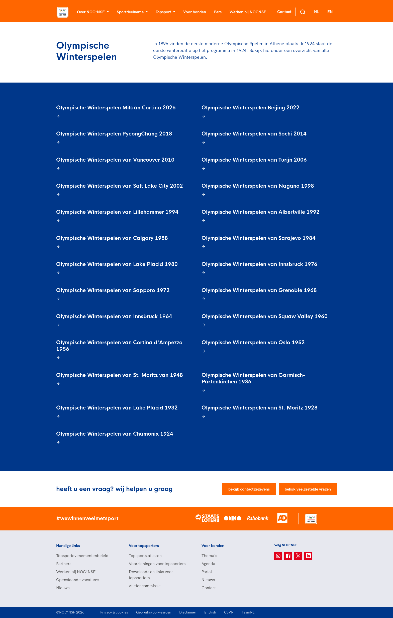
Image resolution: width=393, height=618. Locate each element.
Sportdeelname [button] (131, 12)
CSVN (229, 612)
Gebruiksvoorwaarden (153, 612)
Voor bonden (194, 12)
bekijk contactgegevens (249, 489)
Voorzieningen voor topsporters (157, 563)
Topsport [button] (164, 12)
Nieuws (62, 587)
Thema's (209, 555)
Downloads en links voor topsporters (151, 574)
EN (330, 12)
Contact (284, 12)
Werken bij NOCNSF (248, 12)
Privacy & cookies (114, 612)
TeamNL (248, 612)
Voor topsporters (144, 545)
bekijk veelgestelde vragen (308, 489)
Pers (218, 12)
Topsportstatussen (145, 555)
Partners (63, 563)
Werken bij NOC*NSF (75, 571)
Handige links (68, 545)
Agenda (208, 563)
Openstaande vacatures (77, 579)
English (210, 612)
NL (316, 12)
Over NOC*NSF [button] (91, 12)
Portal (207, 571)
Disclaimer (187, 612)
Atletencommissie (145, 585)
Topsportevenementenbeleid (82, 555)
